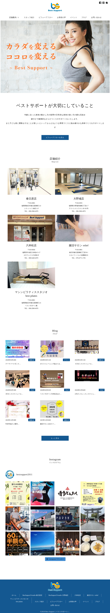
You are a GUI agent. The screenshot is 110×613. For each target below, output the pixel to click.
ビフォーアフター (46, 17)
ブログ (84, 17)
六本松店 (78, 595)
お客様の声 (61, 17)
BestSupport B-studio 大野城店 (58, 595)
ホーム (14, 595)
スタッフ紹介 (29, 17)
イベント (73, 17)
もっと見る (55, 438)
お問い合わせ (96, 17)
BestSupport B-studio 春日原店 (32, 595)
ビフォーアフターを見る (55, 137)
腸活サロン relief (92, 595)
